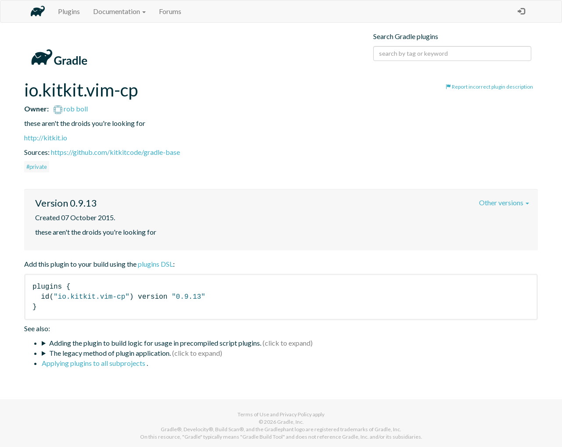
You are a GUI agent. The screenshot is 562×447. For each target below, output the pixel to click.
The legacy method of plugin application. (110, 353)
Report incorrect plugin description (489, 86)
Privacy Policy (296, 414)
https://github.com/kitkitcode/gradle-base (115, 152)
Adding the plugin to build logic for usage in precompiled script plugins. (155, 343)
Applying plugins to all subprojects (94, 363)
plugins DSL (155, 264)
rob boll (71, 108)
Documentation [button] (119, 11)
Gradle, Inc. (290, 421)
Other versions (504, 202)
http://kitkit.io (45, 137)
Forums (170, 11)
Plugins (69, 11)
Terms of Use (253, 414)
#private (36, 166)
